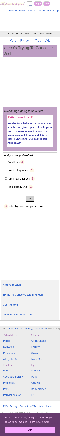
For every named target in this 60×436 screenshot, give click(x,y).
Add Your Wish (12, 284)
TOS (5, 406)
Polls (34, 376)
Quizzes (36, 382)
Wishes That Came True (17, 314)
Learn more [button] (42, 422)
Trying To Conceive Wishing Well (23, 294)
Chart (41, 33)
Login (38, 3)
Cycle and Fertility (13, 376)
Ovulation (13, 328)
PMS (6, 389)
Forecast (12, 10)
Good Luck (13, 162)
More (13, 40)
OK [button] (30, 430)
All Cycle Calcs (11, 359)
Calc (34, 33)
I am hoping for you (18, 170)
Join (46, 3)
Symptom (36, 353)
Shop (56, 10)
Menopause (40, 328)
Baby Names (38, 389)
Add (47, 40)
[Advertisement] (30, 22)
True (38, 40)
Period (6, 340)
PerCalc (31, 10)
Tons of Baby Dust (17, 187)
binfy (40, 406)
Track (26, 33)
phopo (48, 406)
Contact (24, 406)
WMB (49, 33)
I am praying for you (18, 178)
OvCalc (41, 10)
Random (25, 40)
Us (54, 406)
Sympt (22, 10)
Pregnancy (26, 328)
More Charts (38, 359)
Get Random (10, 304)
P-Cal (19, 33)
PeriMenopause (12, 395)
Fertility (35, 347)
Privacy (14, 406)
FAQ (33, 395)
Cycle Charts (38, 340)
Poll (49, 10)
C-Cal (11, 33)
